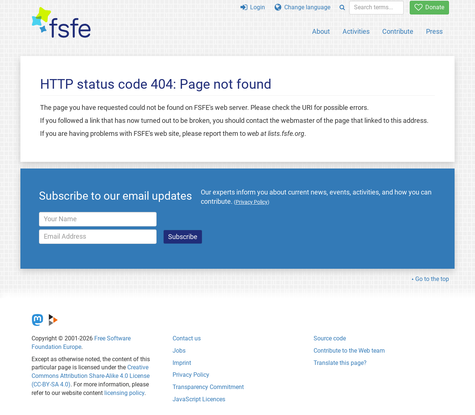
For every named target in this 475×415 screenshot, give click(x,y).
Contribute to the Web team (349, 350)
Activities (356, 31)
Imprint (182, 362)
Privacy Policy (191, 374)
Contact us (187, 338)
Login (252, 7)
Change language (302, 7)
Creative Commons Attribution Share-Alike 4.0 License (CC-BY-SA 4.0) (91, 376)
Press (434, 31)
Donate (429, 7)
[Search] (342, 7)
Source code (330, 338)
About (321, 31)
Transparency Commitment (208, 387)
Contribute (397, 31)
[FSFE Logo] (61, 23)
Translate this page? (340, 362)
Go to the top (432, 278)
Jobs (179, 350)
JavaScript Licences (199, 399)
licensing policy (124, 392)
